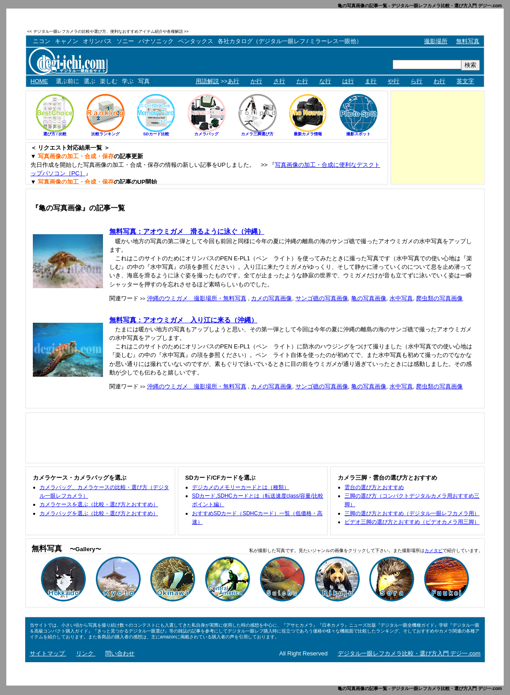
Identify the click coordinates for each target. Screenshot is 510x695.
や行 (393, 81)
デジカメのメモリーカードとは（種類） (240, 487)
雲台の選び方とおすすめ (374, 487)
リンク (85, 653)
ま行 (370, 81)
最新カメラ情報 (308, 134)
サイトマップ (48, 653)
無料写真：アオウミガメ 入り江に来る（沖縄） (183, 320)
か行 (256, 81)
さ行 (279, 81)
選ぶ (89, 81)
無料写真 (467, 41)
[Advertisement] (379, 31)
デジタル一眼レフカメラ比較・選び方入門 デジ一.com (409, 653)
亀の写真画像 (368, 298)
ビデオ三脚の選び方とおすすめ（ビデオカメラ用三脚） (411, 522)
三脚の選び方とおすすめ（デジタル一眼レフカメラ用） (411, 513)
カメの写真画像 (271, 298)
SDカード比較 (156, 134)
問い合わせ (119, 653)
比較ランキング (105, 134)
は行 (348, 81)
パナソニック (156, 41)
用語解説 (207, 81)
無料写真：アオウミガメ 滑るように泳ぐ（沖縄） (186, 231)
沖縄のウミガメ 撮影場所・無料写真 (196, 298)
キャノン (66, 41)
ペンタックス (195, 41)
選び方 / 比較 (55, 134)
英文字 (465, 81)
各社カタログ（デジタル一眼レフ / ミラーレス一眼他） (290, 41)
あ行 (233, 81)
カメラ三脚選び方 (257, 134)
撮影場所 (435, 41)
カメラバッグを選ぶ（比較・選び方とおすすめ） (99, 513)
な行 (325, 81)
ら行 (416, 81)
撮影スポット (358, 134)
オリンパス (97, 41)
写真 (144, 81)
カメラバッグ (206, 134)
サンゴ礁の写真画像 (321, 298)
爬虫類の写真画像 (439, 298)
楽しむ (108, 81)
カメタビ (434, 550)
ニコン (41, 41)
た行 (302, 81)
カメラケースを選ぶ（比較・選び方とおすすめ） (99, 504)
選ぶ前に (67, 81)
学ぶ (128, 81)
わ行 (439, 81)
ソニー (125, 41)
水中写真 (401, 298)
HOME (39, 81)
